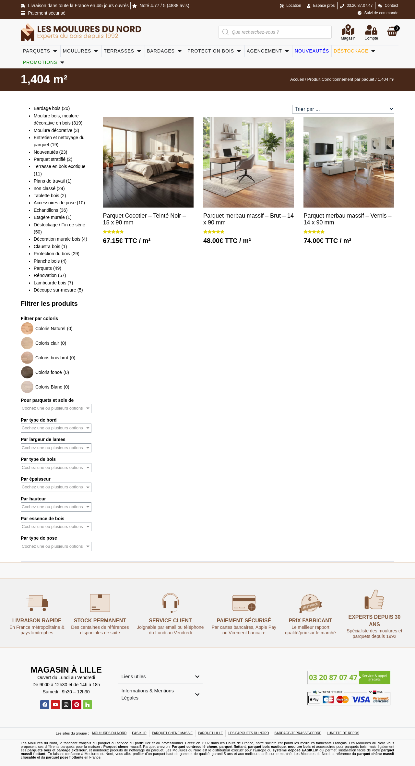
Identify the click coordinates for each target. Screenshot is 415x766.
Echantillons (46, 210)
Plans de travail (49, 181)
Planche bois (47, 261)
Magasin (348, 39)
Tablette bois (46, 195)
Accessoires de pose (55, 202)
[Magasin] (348, 29)
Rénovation (45, 275)
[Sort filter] (343, 109)
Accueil (297, 79)
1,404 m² (44, 79)
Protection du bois (52, 253)
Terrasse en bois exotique (60, 166)
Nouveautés (46, 152)
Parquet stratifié (49, 159)
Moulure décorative (53, 130)
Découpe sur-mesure (55, 290)
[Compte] (371, 29)
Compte (371, 39)
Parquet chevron (156, 746)
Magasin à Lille (66, 669)
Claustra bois (47, 246)
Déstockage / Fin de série (59, 224)
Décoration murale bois (57, 239)
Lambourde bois (50, 282)
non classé (44, 188)
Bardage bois (47, 108)
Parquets (43, 268)
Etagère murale (49, 217)
